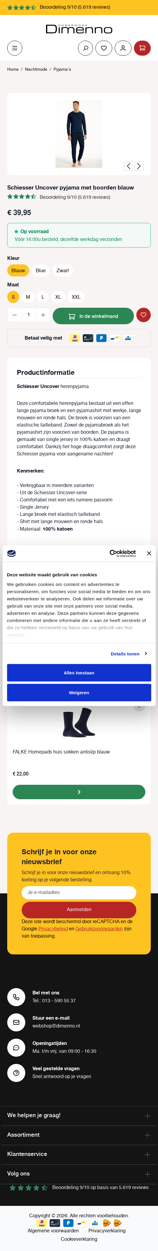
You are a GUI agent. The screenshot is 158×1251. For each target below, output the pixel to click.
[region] (79, 134)
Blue (41, 271)
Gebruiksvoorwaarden (99, 929)
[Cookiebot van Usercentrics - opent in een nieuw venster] (109, 553)
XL (58, 297)
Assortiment (23, 1135)
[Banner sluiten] (149, 553)
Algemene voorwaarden (53, 1231)
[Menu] (14, 48)
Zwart (63, 271)
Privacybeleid (53, 929)
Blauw (18, 271)
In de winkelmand (93, 315)
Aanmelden (79, 910)
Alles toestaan (79, 672)
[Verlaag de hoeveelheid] (14, 315)
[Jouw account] (123, 48)
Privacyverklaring (106, 1231)
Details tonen (125, 653)
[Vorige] (128, 166)
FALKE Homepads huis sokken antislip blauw (61, 752)
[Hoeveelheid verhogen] (43, 315)
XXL (76, 297)
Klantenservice (27, 1154)
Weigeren (79, 692)
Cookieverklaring (79, 1239)
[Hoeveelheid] (29, 315)
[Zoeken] (85, 48)
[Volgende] (139, 166)
